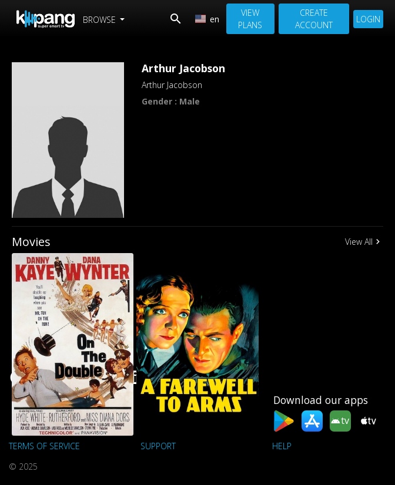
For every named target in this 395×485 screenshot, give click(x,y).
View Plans (250, 19)
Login (368, 19)
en (207, 19)
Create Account (314, 19)
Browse (100, 19)
